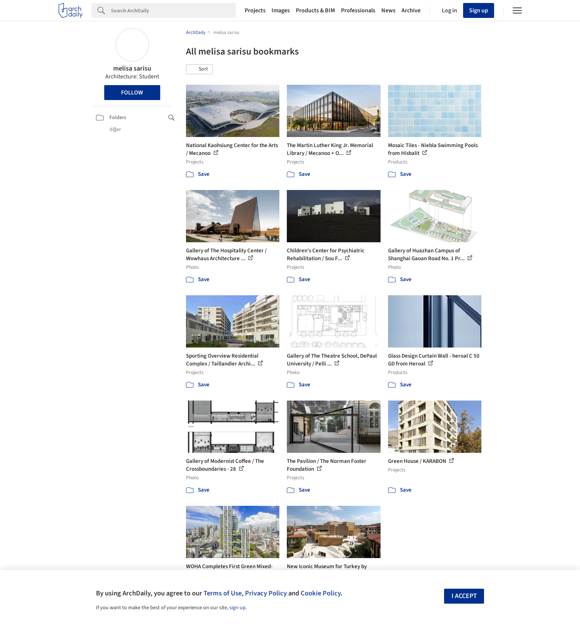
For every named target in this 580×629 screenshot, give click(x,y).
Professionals (358, 10)
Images (281, 10)
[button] (199, 69)
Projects (255, 10)
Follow (132, 92)
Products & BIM (315, 10)
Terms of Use (223, 593)
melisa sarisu (132, 68)
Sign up (478, 10)
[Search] (173, 10)
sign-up (237, 607)
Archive (411, 10)
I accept (464, 596)
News (388, 10)
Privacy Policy (266, 593)
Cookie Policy (321, 593)
